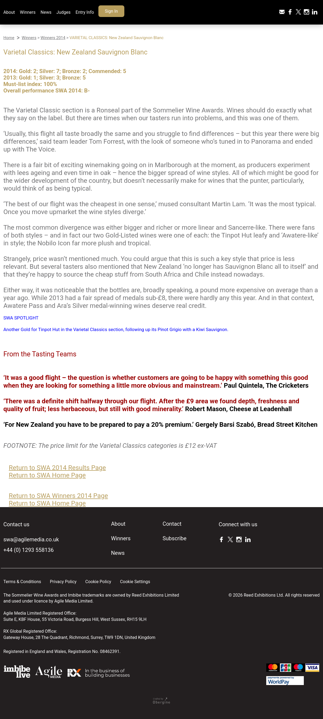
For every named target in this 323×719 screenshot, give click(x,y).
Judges (63, 12)
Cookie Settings (135, 581)
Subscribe (174, 538)
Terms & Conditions (22, 581)
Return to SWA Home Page (47, 475)
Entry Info (85, 12)
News (46, 12)
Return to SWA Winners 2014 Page (58, 496)
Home (9, 37)
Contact (171, 524)
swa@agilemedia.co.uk (31, 539)
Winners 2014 (53, 37)
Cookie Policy (98, 581)
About (9, 12)
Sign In (111, 11)
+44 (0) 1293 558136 (29, 550)
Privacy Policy (63, 581)
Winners (28, 12)
